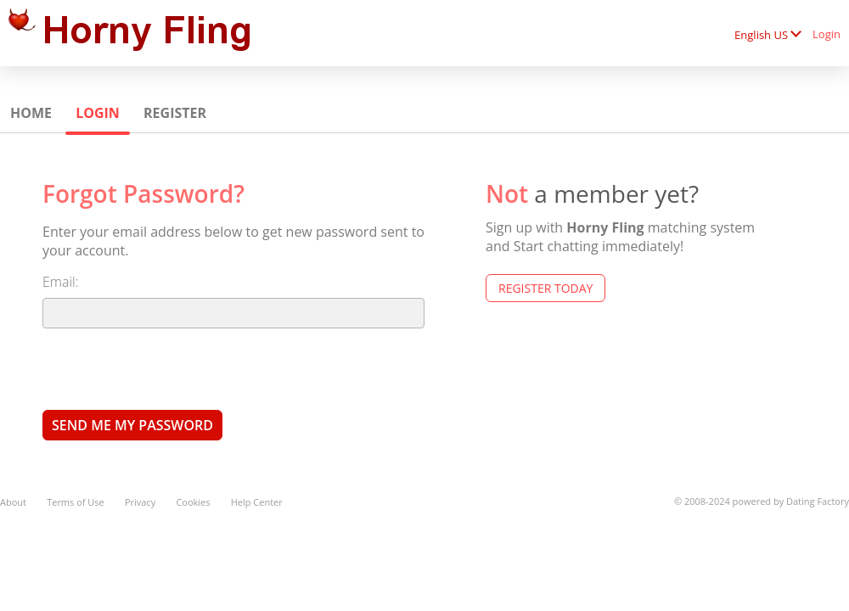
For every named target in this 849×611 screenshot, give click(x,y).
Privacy (140, 502)
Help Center (257, 502)
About (13, 502)
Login (826, 34)
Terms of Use (75, 502)
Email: (60, 281)
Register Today (545, 288)
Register (174, 113)
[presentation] (171, 368)
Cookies (193, 502)
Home (31, 113)
